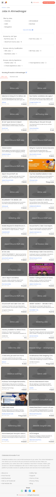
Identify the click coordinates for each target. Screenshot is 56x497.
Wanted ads (14, 77)
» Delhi (6, 24)
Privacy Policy (34, 481)
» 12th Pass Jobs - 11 (35, 51)
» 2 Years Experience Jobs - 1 (13, 66)
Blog (31, 483)
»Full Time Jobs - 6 (10, 39)
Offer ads (4, 77)
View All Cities (28, 30)
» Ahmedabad (33, 21)
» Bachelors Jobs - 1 (10, 54)
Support (32, 476)
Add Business (6, 478)
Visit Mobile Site (7, 483)
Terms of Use (34, 478)
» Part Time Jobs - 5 (35, 39)
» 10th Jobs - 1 (8, 51)
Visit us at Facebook (8, 481)
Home (4, 7)
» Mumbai (32, 24)
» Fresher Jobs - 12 (10, 63)
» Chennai (7, 21)
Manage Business (48, 2)
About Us (5, 473)
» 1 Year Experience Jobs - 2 (37, 63)
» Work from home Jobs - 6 (13, 42)
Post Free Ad (6, 476)
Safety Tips (33, 473)
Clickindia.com (22, 495)
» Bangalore (8, 27)
